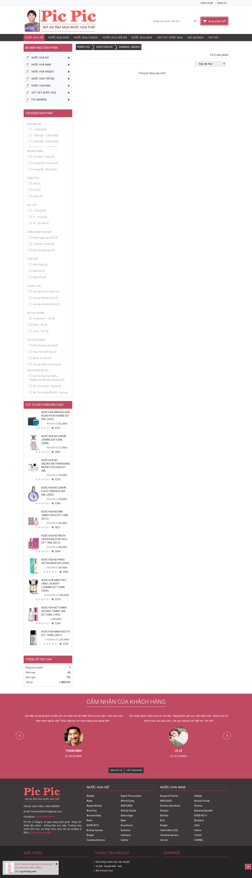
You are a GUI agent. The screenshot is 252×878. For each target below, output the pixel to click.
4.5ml (36, 196)
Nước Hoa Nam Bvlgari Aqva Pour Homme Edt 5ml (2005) (55, 416)
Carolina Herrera (96, 840)
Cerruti (164, 840)
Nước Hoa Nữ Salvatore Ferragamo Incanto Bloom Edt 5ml (55, 465)
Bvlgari (90, 835)
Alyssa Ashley (94, 805)
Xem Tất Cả (116, 770)
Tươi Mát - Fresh (41, 156)
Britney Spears (95, 830)
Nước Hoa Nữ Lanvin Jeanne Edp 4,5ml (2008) (53, 440)
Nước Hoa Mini (141, 37)
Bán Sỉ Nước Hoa (104, 870)
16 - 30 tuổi (39, 223)
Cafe (197, 825)
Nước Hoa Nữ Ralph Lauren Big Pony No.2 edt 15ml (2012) (54, 539)
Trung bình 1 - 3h (42, 318)
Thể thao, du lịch (41, 244)
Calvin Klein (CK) (169, 830)
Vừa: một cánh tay (43, 351)
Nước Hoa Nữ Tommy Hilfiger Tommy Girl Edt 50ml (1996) (54, 611)
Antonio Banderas (170, 805)
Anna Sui (92, 810)
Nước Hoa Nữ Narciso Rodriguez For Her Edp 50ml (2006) (34, 866)
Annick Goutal (128, 810)
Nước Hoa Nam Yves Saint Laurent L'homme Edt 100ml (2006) (53, 585)
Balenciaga (127, 815)
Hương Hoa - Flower (43, 163)
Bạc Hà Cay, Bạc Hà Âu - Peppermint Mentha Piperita (46, 378)
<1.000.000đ (40, 129)
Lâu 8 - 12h (38, 331)
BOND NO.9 (93, 825)
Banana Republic (203, 810)
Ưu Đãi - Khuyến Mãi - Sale (109, 866)
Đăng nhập (207, 3)
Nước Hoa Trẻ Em (115, 37)
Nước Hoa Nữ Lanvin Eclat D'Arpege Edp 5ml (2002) (53, 491)
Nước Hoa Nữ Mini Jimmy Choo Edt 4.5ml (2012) (54, 515)
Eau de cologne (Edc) (44, 304)
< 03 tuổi (37, 210)
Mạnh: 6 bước (40, 358)
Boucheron (127, 825)
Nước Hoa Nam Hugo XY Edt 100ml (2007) (55, 633)
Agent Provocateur (131, 795)
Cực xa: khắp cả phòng (45, 364)
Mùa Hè (37, 270)
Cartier (124, 840)
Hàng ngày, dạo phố (43, 237)
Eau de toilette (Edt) (43, 297)
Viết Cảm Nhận (134, 770)
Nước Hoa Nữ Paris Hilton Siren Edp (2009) (55, 561)
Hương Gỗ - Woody (43, 169)
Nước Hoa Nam (58, 37)
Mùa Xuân (38, 264)
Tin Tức (213, 37)
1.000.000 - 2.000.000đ (45, 135)
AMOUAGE (127, 805)
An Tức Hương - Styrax (45, 386)
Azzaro (164, 810)
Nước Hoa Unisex (86, 37)
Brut (162, 820)
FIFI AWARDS (195, 37)
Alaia (89, 800)
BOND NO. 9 (200, 815)
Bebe (89, 820)
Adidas (90, 795)
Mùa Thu (37, 277)
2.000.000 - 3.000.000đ (45, 141)
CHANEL (198, 840)
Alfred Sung (127, 800)
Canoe (197, 830)
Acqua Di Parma (169, 795)
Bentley (164, 815)
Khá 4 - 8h (38, 324)
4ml (35, 190)
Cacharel (126, 835)
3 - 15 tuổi (38, 217)
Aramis (198, 805)
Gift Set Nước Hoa (170, 37)
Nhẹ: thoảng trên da (43, 345)
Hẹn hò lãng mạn (42, 250)
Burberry (125, 830)
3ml (35, 183)
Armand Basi (94, 815)
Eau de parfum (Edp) (44, 291)
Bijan (123, 820)
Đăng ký (222, 3)
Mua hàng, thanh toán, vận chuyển (113, 861)
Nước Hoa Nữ (34, 37)
